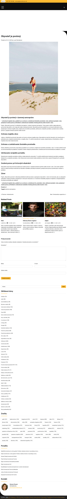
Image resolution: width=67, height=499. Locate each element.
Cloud (2, 312)
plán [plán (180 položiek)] (22, 429)
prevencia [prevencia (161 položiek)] (29, 432)
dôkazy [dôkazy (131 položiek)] (60, 417)
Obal (2, 220)
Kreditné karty (4, 345)
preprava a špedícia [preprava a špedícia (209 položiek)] (17, 432)
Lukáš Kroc (3, 223)
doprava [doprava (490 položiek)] (43, 417)
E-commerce (4, 319)
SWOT (2, 382)
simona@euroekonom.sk (16, 485)
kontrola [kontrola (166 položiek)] (28, 423)
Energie (3, 325)
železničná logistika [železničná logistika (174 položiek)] (26, 439)
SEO (9, 495)
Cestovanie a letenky (28, 218)
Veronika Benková (27, 223)
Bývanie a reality (5, 304)
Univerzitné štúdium (5, 389)
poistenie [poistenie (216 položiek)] (31, 429)
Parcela (15, 457)
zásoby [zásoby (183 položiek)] (5, 439)
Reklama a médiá (5, 374)
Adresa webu (4, 270)
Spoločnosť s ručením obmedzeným (21, 465)
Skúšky (38, 497)
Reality (31, 495)
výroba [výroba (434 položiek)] (37, 436)
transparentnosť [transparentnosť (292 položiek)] (17, 436)
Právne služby (4, 366)
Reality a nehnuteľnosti (6, 371)
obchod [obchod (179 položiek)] (60, 426)
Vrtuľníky (21, 495)
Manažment (37, 495)
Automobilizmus (5, 301)
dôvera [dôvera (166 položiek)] (5, 420)
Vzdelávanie (4, 395)
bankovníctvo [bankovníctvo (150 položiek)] (14, 417)
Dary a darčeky (4, 317)
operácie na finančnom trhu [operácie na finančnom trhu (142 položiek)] (9, 429)
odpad (47, 220)
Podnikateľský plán (14, 497)
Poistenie (3, 361)
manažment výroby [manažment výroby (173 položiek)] (58, 423)
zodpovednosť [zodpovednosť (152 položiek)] (56, 436)
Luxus (2, 350)
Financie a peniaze (5, 330)
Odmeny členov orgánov (30, 220)
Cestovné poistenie (5, 309)
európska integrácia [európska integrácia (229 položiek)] (36, 420)
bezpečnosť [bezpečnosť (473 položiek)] (26, 417)
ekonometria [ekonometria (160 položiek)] (15, 420)
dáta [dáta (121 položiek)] (52, 417)
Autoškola (26, 495)
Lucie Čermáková (18, 40)
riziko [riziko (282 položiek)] (48, 432)
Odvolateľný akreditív (15, 459)
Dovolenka (48, 497)
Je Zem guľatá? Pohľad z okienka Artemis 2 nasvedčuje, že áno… (26, 449)
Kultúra (34, 497)
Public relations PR (5, 369)
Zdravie (3, 497)
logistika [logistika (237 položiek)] (46, 423)
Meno (2, 263)
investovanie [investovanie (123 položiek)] (6, 423)
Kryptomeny (4, 348)
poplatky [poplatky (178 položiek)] (53, 429)
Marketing (29, 497)
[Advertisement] (33, 20)
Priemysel (16, 470)
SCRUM (15, 454)
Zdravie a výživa (4, 405)
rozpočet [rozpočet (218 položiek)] (5, 436)
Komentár (4, 245)
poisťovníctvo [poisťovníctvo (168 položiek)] (42, 429)
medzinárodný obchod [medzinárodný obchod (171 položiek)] (18, 426)
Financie (55, 495)
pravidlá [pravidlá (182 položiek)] (5, 432)
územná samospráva (10, 189)
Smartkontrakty (4, 379)
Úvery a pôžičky (4, 392)
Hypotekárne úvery (5, 338)
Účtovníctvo (4, 387)
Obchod (3, 353)
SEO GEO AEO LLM (5, 376)
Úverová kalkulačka (14, 467)
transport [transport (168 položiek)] (28, 436)
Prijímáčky (43, 495)
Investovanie (4, 343)
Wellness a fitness (5, 400)
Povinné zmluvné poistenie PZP (8, 363)
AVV (11, 462)
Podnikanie (3, 358)
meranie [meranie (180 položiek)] (31, 426)
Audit (2, 299)
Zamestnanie (4, 402)
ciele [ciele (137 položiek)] (35, 417)
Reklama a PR (14, 495)
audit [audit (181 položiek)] (4, 417)
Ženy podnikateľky (5, 407)
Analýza (3, 296)
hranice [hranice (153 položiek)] (57, 420)
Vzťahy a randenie (5, 397)
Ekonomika (61, 495)
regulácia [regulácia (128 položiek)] (39, 432)
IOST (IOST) (14, 472)
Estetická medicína (5, 327)
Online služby (4, 356)
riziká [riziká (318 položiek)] (56, 432)
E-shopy (3, 322)
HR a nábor (3, 335)
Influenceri (3, 340)
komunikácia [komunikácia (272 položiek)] (17, 423)
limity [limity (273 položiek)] (37, 423)
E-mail (36, 263)
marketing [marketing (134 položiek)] (5, 426)
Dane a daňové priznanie (6, 314)
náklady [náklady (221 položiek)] (51, 426)
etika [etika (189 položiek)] (24, 420)
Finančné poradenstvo (6, 332)
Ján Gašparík (48, 223)
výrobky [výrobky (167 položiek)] (46, 436)
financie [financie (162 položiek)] (48, 420)
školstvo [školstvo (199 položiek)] (14, 439)
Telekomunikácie (5, 384)
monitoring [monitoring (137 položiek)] (41, 426)
